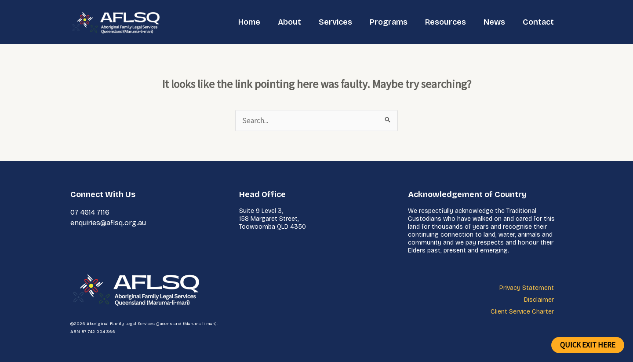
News (494, 22)
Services (335, 22)
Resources (445, 22)
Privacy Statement (526, 288)
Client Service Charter (522, 311)
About (289, 22)
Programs (388, 22)
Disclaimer (539, 299)
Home (249, 22)
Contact (538, 22)
